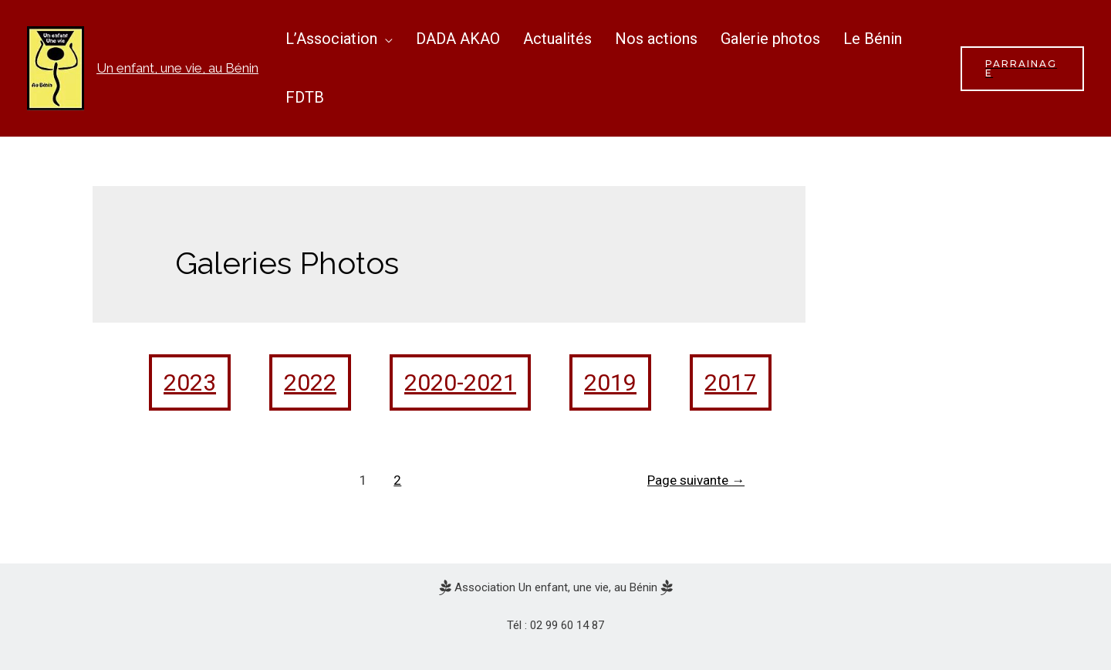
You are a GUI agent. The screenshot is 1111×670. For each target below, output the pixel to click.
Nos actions (656, 38)
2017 (730, 382)
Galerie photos (770, 38)
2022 (310, 382)
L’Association (331, 38)
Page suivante (696, 480)
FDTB (304, 97)
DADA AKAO (458, 38)
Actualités (557, 38)
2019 (610, 382)
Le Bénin (872, 38)
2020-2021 (460, 382)
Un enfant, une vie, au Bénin (177, 68)
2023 (190, 382)
